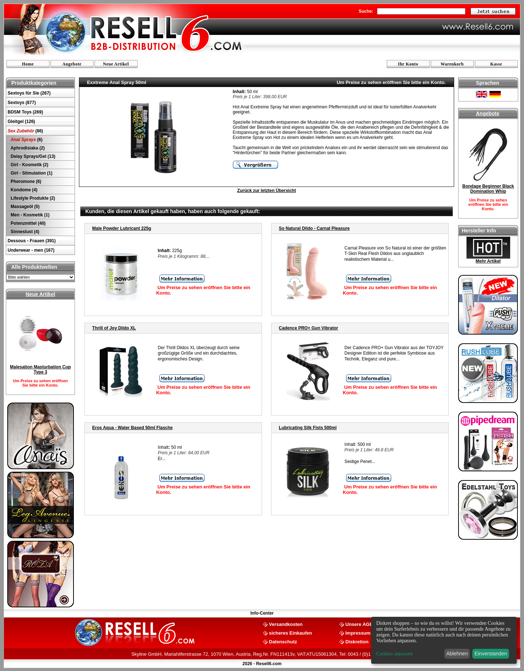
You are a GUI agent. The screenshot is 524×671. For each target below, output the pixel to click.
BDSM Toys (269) (25, 112)
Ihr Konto (408, 64)
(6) (26, 139)
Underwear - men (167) (31, 250)
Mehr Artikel (488, 261)
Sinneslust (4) (24, 231)
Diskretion (357, 641)
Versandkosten (286, 624)
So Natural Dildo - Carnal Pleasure (314, 228)
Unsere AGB (359, 624)
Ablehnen (457, 653)
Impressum (357, 632)
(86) (25, 130)
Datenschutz (283, 641)
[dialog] (444, 640)
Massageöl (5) (24, 206)
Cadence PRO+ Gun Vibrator (308, 328)
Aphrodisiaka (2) (27, 148)
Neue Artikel (116, 64)
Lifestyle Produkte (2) (32, 198)
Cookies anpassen (394, 653)
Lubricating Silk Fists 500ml (308, 427)
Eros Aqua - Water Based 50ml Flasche (132, 427)
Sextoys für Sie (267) (29, 93)
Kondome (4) (23, 189)
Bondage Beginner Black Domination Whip (488, 189)
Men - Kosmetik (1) (29, 214)
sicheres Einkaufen (290, 632)
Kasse (496, 64)
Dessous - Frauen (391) (32, 240)
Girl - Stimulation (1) (30, 173)
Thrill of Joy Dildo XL (114, 328)
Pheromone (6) (25, 181)
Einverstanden (491, 653)
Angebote (72, 64)
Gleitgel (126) (21, 121)
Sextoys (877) (22, 102)
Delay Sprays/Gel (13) (32, 156)
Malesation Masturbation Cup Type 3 (40, 369)
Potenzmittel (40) (27, 223)
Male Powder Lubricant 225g (121, 228)
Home (28, 64)
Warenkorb (452, 64)
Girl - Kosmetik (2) (28, 164)
